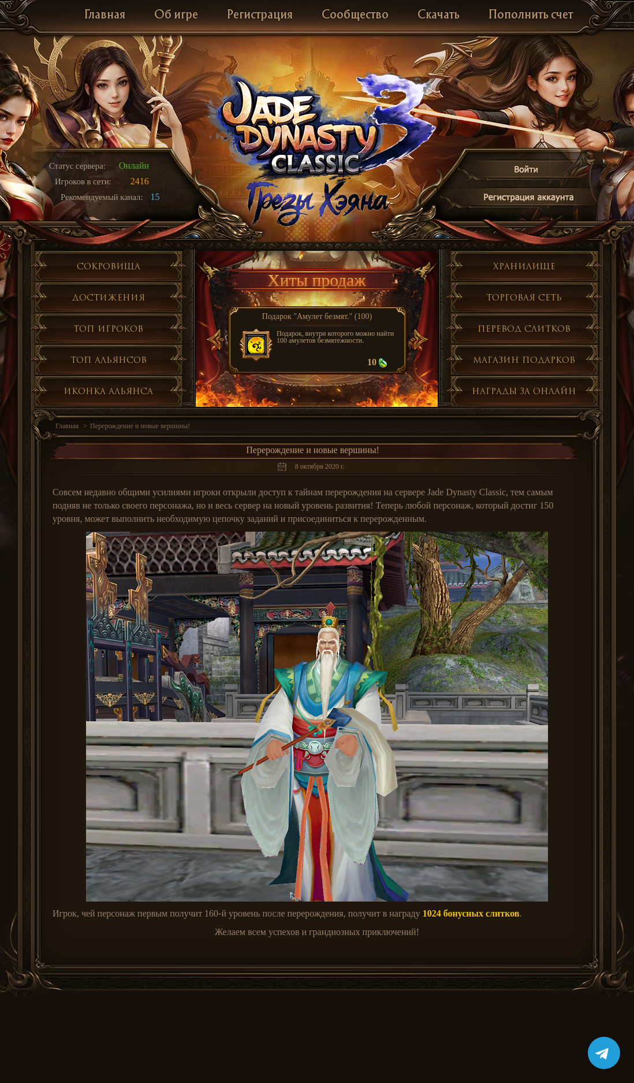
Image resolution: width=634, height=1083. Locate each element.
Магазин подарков (524, 360)
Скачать (438, 15)
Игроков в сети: (83, 181)
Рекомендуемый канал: (102, 197)
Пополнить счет (530, 15)
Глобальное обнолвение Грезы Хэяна (317, 202)
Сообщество (355, 15)
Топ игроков (108, 328)
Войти (526, 171)
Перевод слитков (524, 328)
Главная (104, 15)
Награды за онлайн (524, 391)
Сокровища (108, 266)
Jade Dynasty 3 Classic (317, 126)
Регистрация (260, 15)
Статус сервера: (77, 165)
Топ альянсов (108, 360)
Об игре (176, 15)
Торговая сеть (524, 297)
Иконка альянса (108, 391)
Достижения (108, 297)
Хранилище (524, 266)
